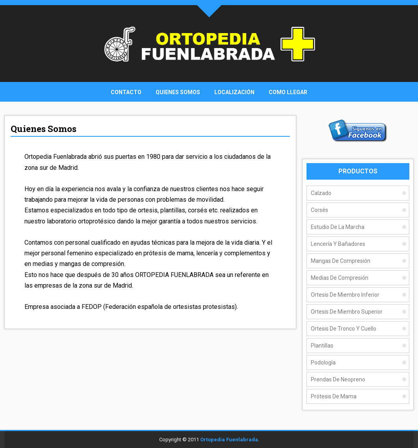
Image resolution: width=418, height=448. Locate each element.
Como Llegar (288, 92)
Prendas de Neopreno (338, 379)
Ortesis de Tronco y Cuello (343, 328)
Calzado (321, 193)
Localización (234, 92)
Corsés (319, 210)
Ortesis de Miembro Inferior (345, 295)
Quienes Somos (178, 92)
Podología (323, 362)
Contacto (126, 92)
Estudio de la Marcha (337, 227)
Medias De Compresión (339, 278)
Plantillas (322, 345)
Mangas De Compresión (340, 261)
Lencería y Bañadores (338, 244)
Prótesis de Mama (334, 396)
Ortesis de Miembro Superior (347, 312)
